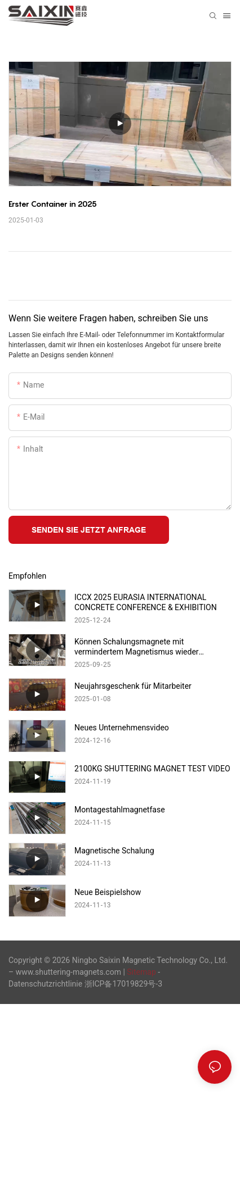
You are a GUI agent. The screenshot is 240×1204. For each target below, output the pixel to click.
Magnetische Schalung (114, 850)
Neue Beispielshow (107, 892)
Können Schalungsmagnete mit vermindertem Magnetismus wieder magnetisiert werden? (136, 647)
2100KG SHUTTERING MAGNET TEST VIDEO (152, 768)
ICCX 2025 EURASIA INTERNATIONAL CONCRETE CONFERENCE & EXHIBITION (145, 602)
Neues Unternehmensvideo (121, 727)
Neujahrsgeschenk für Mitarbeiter (133, 685)
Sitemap (141, 971)
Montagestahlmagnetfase (119, 809)
